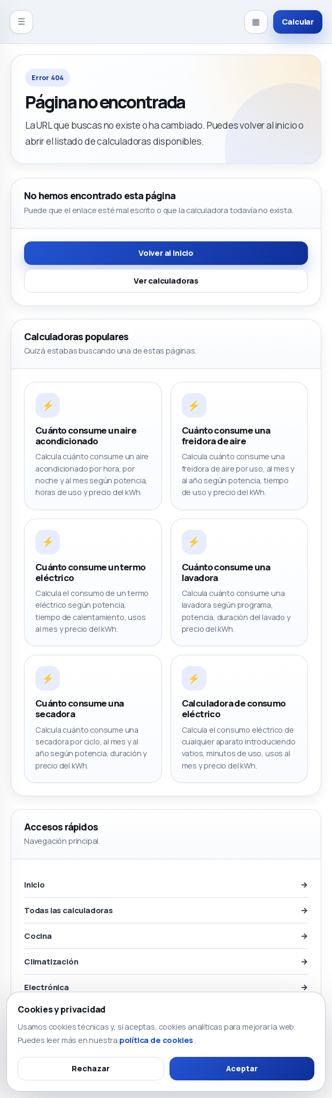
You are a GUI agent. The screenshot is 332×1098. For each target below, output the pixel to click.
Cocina (166, 936)
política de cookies (157, 1039)
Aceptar (242, 1068)
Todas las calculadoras (166, 910)
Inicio (166, 885)
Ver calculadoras (166, 280)
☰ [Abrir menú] (21, 21)
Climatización (166, 961)
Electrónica (166, 987)
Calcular (298, 21)
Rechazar (91, 1068)
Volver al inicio (166, 252)
